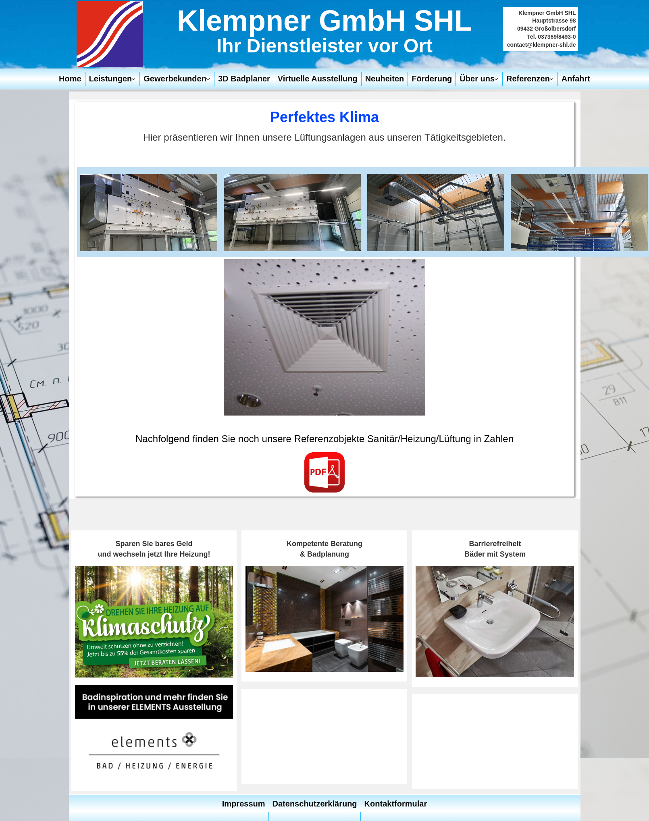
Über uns (477, 78)
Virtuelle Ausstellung (318, 78)
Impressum (243, 803)
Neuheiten (384, 78)
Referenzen (528, 78)
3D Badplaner (244, 78)
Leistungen (110, 78)
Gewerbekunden (175, 78)
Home (70, 78)
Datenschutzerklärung (314, 803)
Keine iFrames (324, 736)
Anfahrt (576, 78)
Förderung (432, 78)
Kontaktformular (395, 803)
